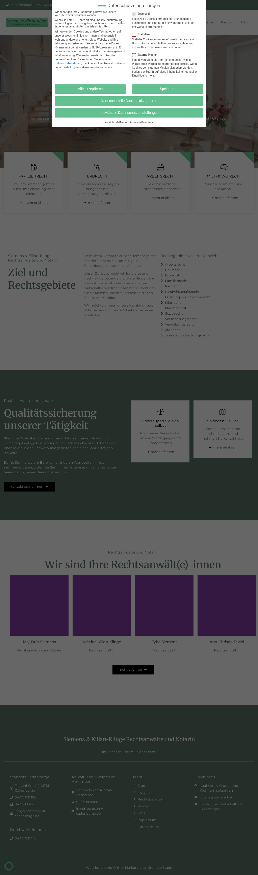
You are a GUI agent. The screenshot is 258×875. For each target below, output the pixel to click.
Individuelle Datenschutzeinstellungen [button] (128, 113)
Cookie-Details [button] (112, 122)
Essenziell (142, 13)
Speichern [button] (167, 89)
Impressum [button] (147, 122)
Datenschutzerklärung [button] (130, 122)
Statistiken (143, 34)
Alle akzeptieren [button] (90, 89)
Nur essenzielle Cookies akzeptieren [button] (129, 101)
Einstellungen (70, 67)
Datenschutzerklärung (68, 63)
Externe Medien (146, 54)
